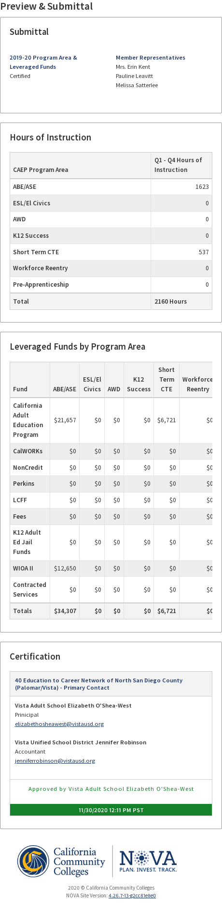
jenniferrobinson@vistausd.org (55, 760)
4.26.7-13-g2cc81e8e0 (132, 895)
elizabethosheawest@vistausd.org (59, 723)
